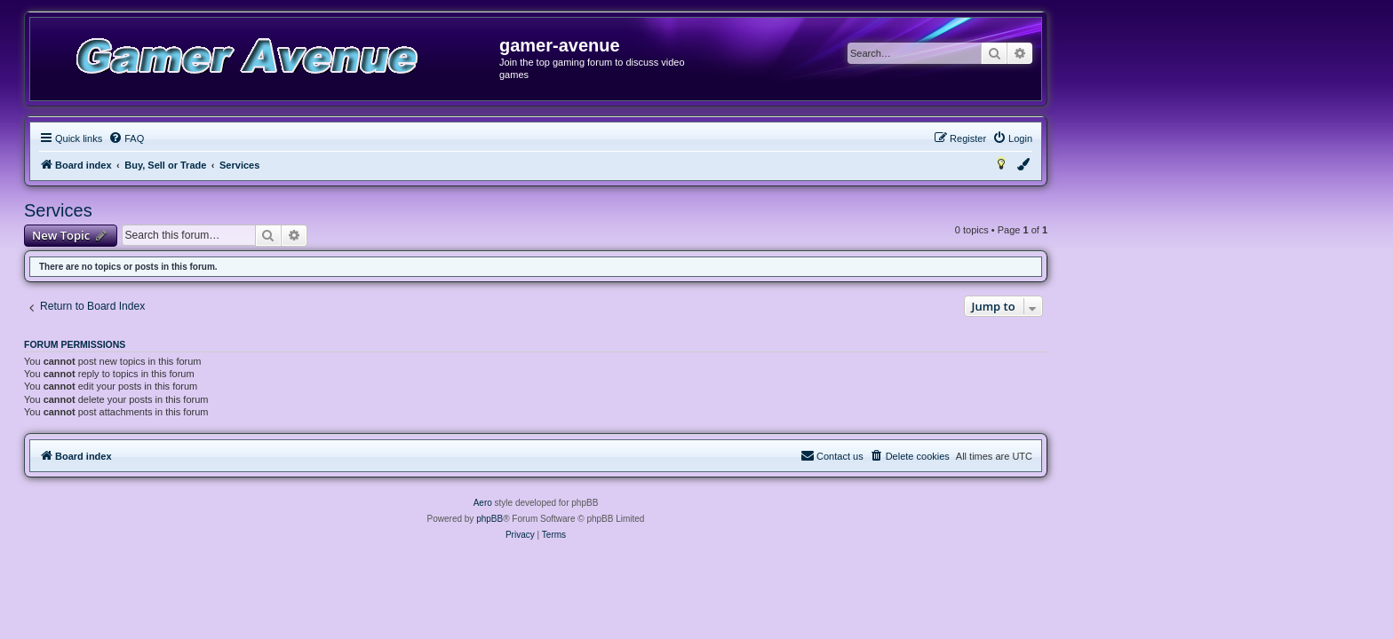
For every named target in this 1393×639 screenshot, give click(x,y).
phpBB (650, 519)
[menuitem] (287, 138)
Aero (643, 503)
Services (219, 210)
